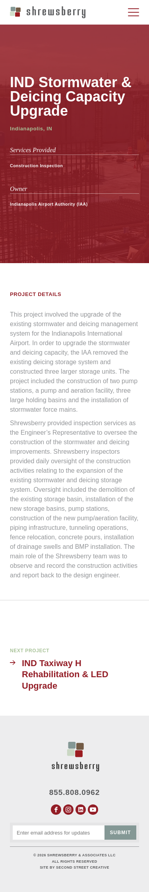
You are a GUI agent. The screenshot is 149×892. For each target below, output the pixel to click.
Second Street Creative (82, 867)
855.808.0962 (74, 792)
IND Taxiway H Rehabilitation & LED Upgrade (65, 674)
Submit (120, 832)
